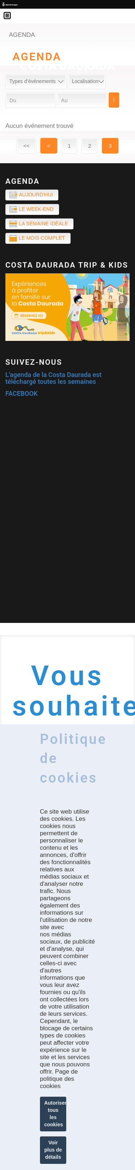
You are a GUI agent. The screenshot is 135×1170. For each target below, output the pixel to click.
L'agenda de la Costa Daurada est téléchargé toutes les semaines (53, 378)
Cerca (114, 100)
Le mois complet (42, 238)
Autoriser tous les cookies (55, 1113)
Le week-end (36, 209)
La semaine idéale (43, 223)
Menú (11, 11)
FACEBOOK (21, 393)
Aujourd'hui (36, 195)
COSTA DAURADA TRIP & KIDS (66, 265)
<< (26, 146)
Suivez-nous (33, 362)
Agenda (22, 181)
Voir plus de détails (53, 1150)
